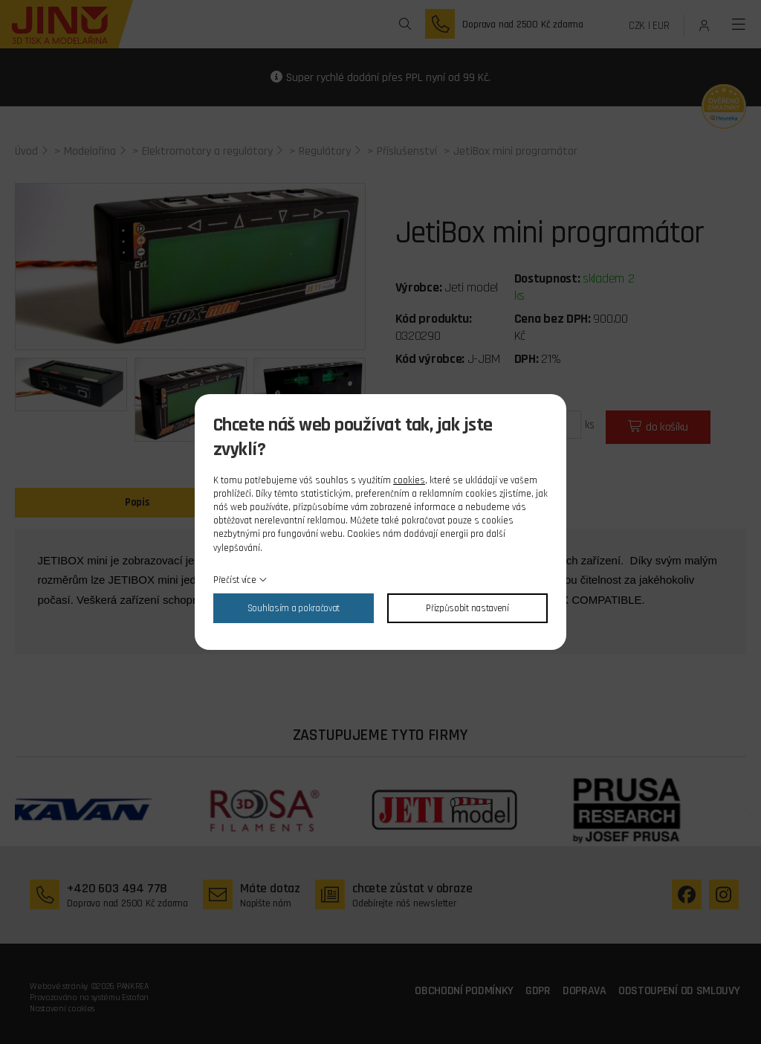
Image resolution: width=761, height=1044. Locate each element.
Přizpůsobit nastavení (467, 608)
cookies (409, 480)
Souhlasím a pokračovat (293, 608)
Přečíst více (234, 580)
